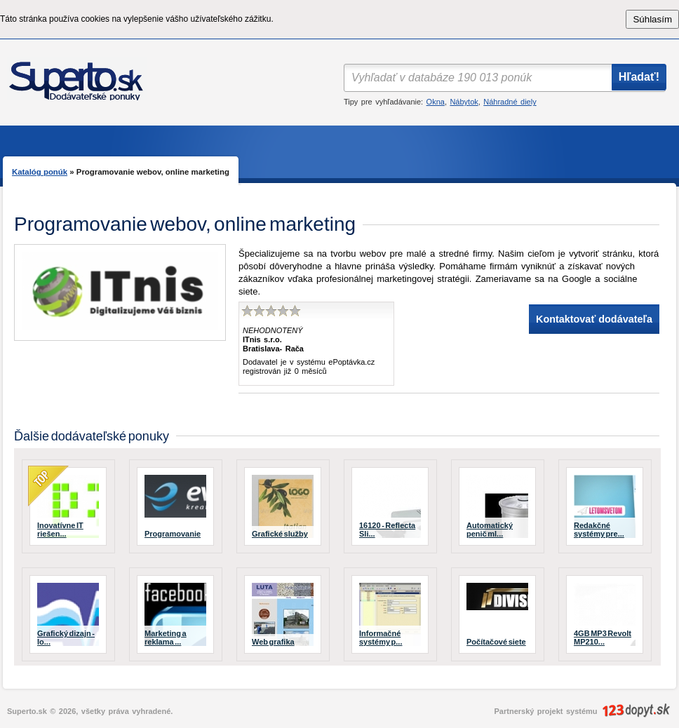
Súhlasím (652, 19)
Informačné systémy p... (380, 637)
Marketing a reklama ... (165, 637)
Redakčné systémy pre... (599, 529)
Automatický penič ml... (489, 529)
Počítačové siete (496, 642)
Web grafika (273, 642)
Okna (435, 101)
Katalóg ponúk (39, 172)
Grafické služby (280, 534)
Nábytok (464, 101)
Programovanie (172, 534)
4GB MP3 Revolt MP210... (602, 637)
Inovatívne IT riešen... (60, 529)
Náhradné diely (509, 101)
